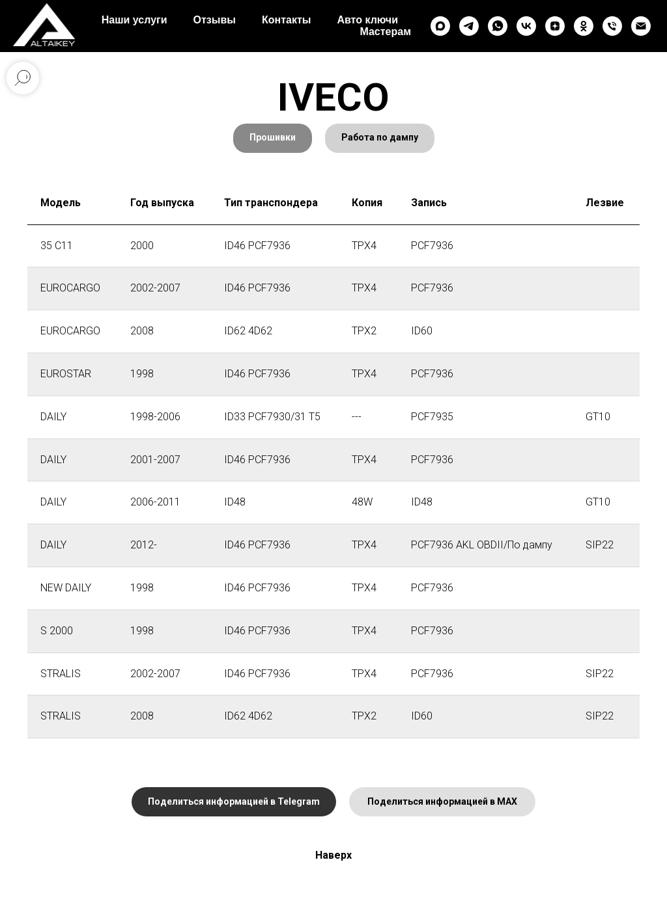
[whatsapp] (497, 26)
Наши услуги (134, 19)
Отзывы (214, 19)
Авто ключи (367, 19)
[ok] (583, 26)
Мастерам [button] (385, 31)
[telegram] (469, 26)
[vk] (526, 26)
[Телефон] (612, 26)
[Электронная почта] (641, 26)
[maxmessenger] (440, 26)
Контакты (286, 19)
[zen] (555, 26)
